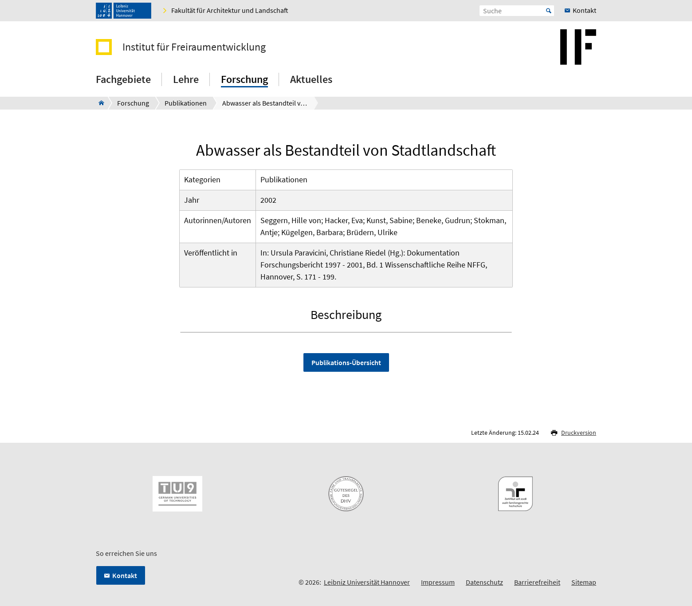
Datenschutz (484, 582)
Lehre (186, 79)
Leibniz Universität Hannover (367, 582)
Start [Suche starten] (548, 10)
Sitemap (583, 582)
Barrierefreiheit (537, 582)
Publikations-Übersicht (346, 362)
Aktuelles (311, 79)
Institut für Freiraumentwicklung (194, 47)
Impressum (438, 582)
